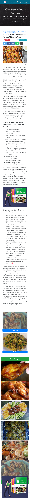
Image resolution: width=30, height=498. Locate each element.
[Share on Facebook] (9, 43)
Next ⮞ (15, 351)
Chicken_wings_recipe (11, 31)
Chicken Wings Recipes (13, 2)
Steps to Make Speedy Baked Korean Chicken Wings (15, 32)
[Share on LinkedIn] (13, 43)
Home (4, 31)
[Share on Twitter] (5, 43)
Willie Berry (7, 40)
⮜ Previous (15, 330)
